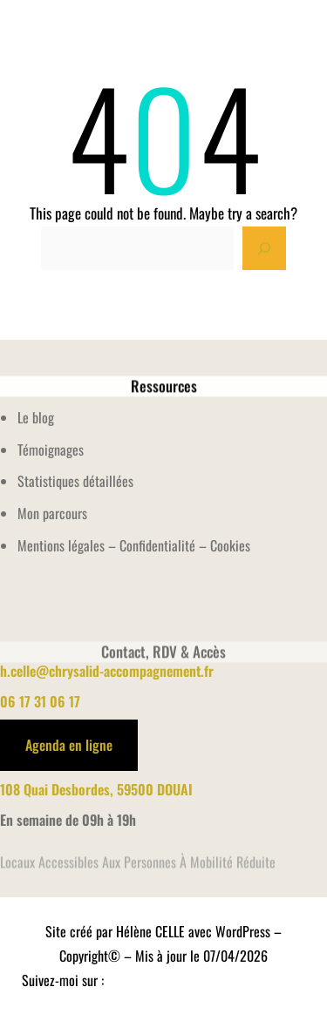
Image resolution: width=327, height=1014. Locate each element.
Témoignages (50, 449)
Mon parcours (52, 513)
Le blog (35, 417)
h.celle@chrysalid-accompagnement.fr (107, 670)
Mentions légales (61, 545)
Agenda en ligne (68, 744)
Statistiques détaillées (75, 480)
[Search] (264, 248)
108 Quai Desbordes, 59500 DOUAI (96, 789)
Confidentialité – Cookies (184, 545)
